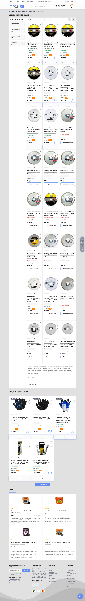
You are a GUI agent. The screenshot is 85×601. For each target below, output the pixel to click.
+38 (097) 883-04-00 (61, 7)
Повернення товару (71, 581)
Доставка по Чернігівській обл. (28, 1)
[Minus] (29, 62)
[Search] (33, 6)
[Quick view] (40, 24)
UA (66, 1)
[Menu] (22, 6)
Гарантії (17, 1)
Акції (68, 586)
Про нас (12, 1)
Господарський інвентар (55, 580)
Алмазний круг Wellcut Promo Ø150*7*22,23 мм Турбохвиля (67, 255)
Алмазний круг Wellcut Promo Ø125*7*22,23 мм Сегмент (67, 172)
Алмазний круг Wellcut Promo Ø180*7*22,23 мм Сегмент (67, 129)
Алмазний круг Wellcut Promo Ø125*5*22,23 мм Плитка (33, 172)
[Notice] (67, 142)
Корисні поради (70, 568)
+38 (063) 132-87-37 (60, 5)
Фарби (50, 568)
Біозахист (51, 572)
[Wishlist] (40, 27)
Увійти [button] (73, 1)
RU (68, 1)
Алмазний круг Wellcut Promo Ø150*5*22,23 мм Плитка (67, 298)
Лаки (50, 570)
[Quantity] (20, 437)
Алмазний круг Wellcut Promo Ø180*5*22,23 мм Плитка (50, 172)
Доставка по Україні (42, 1)
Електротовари (52, 581)
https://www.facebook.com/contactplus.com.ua (33, 584)
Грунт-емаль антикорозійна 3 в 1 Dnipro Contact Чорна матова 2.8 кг (24, 511)
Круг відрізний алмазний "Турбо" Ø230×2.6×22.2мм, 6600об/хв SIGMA (51, 213)
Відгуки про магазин (71, 580)
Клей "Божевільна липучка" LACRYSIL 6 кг (56, 511)
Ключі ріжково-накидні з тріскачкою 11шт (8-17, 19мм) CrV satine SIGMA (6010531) (42, 462)
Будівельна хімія (53, 573)
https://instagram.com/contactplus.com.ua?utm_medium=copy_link (36, 584)
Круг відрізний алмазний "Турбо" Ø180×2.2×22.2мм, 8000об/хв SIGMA (67, 44)
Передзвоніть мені (13, 582)
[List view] (69, 19)
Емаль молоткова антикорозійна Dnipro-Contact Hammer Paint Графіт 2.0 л (24, 543)
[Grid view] (73, 19)
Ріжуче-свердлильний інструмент (26, 11)
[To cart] (39, 57)
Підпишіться (26, 570)
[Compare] (40, 30)
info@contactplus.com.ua (38, 588)
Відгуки (50, 1)
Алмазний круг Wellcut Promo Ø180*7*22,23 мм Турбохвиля (33, 213)
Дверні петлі (52, 576)
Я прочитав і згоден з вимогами (18, 574)
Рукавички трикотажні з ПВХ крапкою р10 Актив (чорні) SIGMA (19, 418)
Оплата (68, 584)
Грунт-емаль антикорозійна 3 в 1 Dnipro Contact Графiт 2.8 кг (58, 543)
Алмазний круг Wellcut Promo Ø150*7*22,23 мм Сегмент (50, 255)
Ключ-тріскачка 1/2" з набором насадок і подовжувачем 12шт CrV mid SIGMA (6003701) (19, 462)
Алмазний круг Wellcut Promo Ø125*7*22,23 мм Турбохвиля (67, 213)
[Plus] (39, 62)
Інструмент (14, 11)
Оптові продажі (70, 583)
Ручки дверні (52, 578)
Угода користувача (19, 573)
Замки (50, 575)
